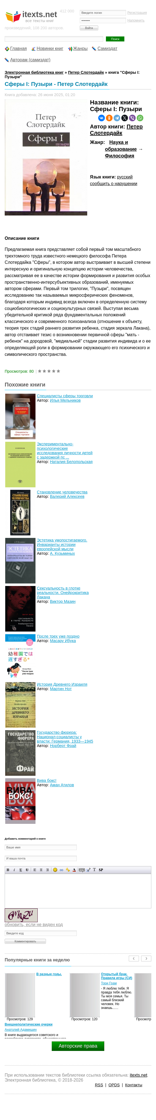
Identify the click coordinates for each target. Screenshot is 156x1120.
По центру (41, 869)
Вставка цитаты (88, 869)
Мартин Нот (61, 689)
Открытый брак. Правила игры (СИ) (116, 976)
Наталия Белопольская (71, 461)
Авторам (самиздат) (30, 59)
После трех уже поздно (58, 636)
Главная (18, 48)
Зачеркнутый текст (27, 869)
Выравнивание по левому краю (35, 869)
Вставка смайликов (55, 869)
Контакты (133, 1085)
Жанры (80, 48)
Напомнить (135, 20)
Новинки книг (50, 48)
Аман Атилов (62, 785)
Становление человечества (62, 492)
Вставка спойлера (101, 869)
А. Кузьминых (62, 553)
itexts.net (138, 1075)
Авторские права (78, 1046)
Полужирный (8, 869)
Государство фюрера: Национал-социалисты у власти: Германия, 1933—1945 (65, 736)
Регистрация (137, 13)
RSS (99, 1085)
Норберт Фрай (63, 745)
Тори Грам (109, 983)
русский (125, 177)
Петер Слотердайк (116, 129)
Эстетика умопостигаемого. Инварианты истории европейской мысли (62, 544)
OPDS (114, 1085)
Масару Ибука (63, 640)
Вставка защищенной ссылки (68, 869)
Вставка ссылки (61, 869)
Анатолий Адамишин (21, 1030)
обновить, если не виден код (34, 924)
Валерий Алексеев (67, 496)
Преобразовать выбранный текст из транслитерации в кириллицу (94, 869)
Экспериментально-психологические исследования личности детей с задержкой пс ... (64, 450)
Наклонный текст (14, 869)
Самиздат (107, 48)
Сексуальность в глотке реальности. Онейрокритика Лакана (63, 592)
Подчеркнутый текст (21, 869)
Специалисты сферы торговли (65, 396)
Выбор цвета (74, 869)
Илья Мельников (65, 400)
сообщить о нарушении (113, 183)
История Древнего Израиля (62, 684)
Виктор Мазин (62, 601)
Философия (119, 156)
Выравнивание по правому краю (47, 869)
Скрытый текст (82, 869)
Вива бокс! (46, 780)
